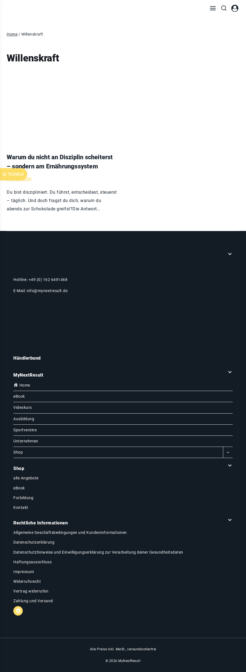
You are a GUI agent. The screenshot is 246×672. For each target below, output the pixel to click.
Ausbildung (23, 419)
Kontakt (20, 507)
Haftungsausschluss (32, 562)
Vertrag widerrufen (30, 591)
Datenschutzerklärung (33, 542)
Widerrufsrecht (27, 581)
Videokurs (22, 407)
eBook (19, 396)
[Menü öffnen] (213, 8)
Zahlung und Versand (33, 601)
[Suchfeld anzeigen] (224, 8)
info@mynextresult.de (47, 290)
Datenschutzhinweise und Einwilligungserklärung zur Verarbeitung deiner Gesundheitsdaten (98, 552)
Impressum (23, 571)
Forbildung (23, 498)
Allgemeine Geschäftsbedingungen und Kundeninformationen (70, 532)
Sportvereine (25, 430)
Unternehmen (25, 441)
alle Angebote (26, 478)
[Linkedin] (18, 611)
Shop (18, 452)
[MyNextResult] (27, 8)
